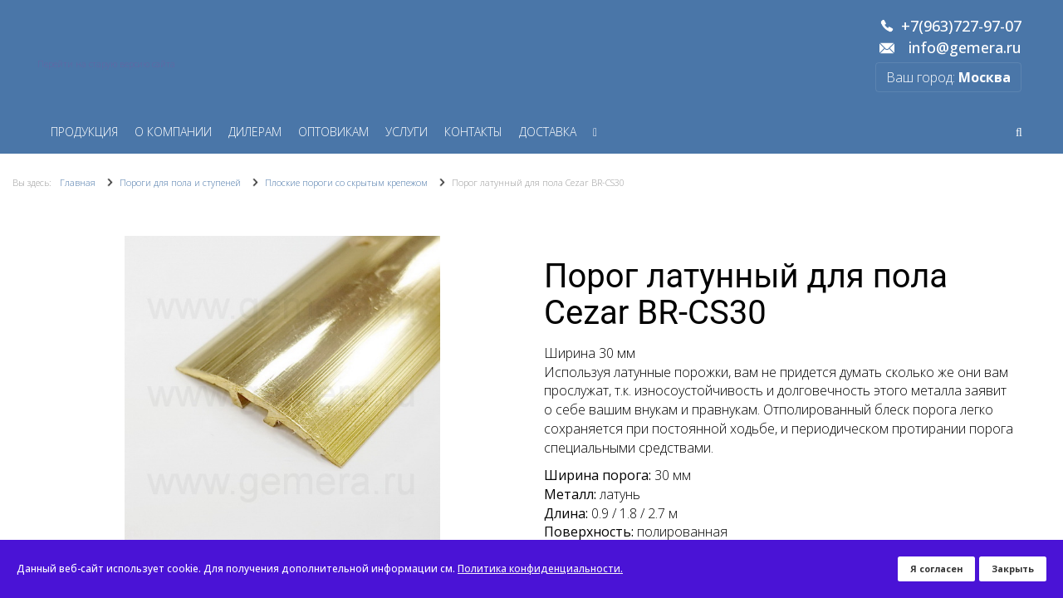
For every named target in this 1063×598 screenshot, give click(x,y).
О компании (173, 132)
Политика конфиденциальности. (540, 568)
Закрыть (1013, 568)
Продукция (84, 132)
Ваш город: (948, 77)
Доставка (547, 132)
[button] (504, 393)
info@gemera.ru (965, 48)
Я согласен (936, 568)
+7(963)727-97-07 (961, 26)
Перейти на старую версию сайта (106, 64)
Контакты (473, 132)
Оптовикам (333, 132)
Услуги (406, 132)
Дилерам (255, 132)
